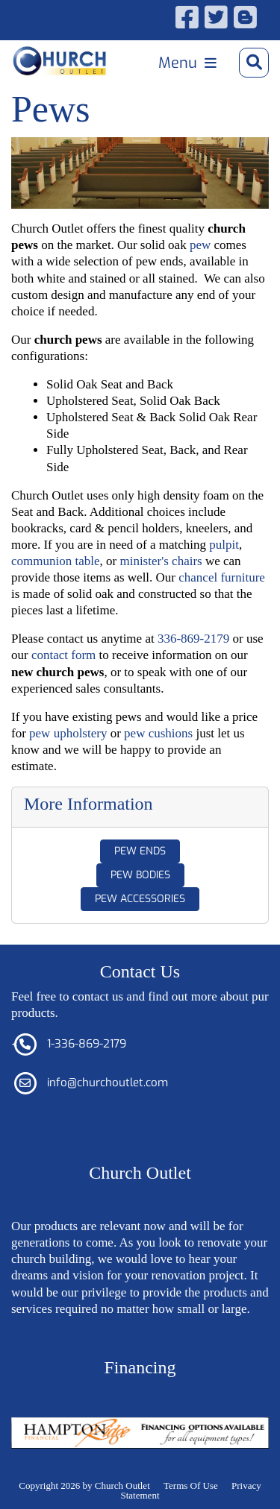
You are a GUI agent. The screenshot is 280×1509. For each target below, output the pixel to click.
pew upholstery (68, 733)
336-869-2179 (193, 638)
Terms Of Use (191, 1485)
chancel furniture (221, 577)
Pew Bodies (140, 875)
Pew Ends (140, 851)
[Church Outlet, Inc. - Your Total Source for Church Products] (59, 61)
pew (200, 245)
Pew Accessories (140, 899)
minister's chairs (160, 561)
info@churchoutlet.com (107, 1082)
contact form (63, 655)
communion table (55, 561)
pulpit (224, 545)
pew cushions (158, 733)
